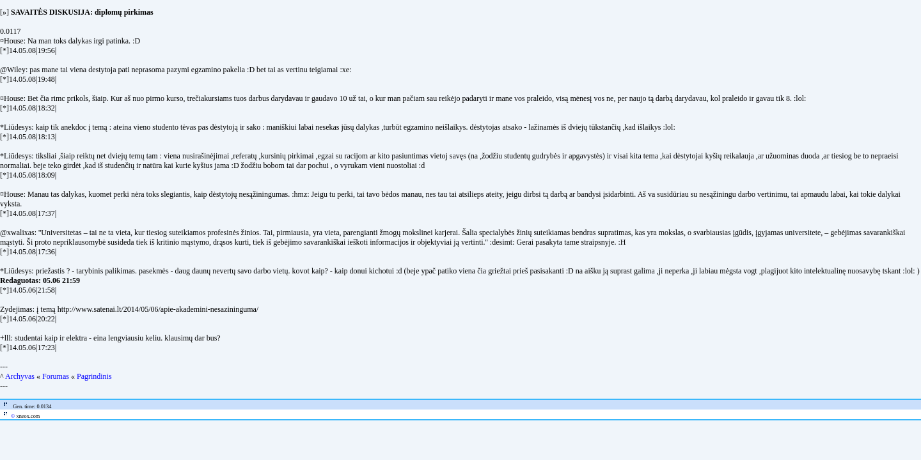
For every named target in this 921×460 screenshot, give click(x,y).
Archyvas (20, 376)
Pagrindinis (94, 376)
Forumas (55, 376)
